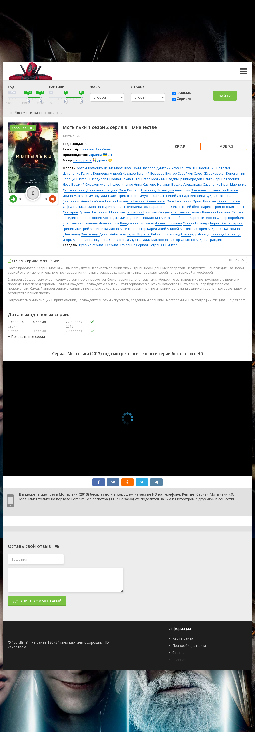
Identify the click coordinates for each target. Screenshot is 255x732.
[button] (26, 336)
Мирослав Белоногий (126, 212)
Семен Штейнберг (185, 206)
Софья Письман (75, 206)
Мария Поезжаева (127, 206)
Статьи (178, 652)
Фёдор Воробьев (230, 217)
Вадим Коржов (138, 234)
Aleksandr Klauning (165, 234)
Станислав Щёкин (223, 190)
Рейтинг (56, 87)
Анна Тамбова (92, 201)
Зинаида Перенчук (226, 234)
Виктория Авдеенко (207, 228)
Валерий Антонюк (216, 212)
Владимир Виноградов (184, 179)
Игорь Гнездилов (92, 179)
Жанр (95, 87)
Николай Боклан (120, 179)
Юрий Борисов (228, 201)
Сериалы (184, 98)
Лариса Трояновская (217, 206)
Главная (179, 659)
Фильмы (184, 92)
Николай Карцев (156, 212)
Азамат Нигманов (119, 201)
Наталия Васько (170, 184)
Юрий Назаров (144, 168)
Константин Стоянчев (80, 223)
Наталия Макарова (152, 239)
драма (102, 160)
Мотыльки (30, 113)
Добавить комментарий (37, 601)
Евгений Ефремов (151, 173)
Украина (95, 154)
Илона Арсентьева (124, 228)
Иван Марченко (234, 184)
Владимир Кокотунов (137, 223)
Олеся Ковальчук (122, 239)
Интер (173, 245)
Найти (225, 95)
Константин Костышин (198, 168)
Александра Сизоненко (201, 184)
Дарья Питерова (202, 217)
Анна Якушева (96, 239)
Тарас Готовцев (89, 217)
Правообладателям (189, 645)
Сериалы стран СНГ (151, 245)
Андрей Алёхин (179, 228)
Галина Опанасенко (149, 201)
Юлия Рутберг (129, 190)
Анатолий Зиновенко (192, 190)
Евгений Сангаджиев (179, 195)
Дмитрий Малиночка (91, 228)
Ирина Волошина (168, 223)
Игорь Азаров (74, 239)
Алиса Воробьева (175, 217)
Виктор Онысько (182, 239)
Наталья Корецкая (102, 190)
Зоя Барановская (156, 206)
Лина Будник (207, 195)
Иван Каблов (109, 223)
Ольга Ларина (214, 179)
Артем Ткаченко (90, 168)
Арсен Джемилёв (116, 217)
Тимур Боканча (150, 195)
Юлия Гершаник (178, 201)
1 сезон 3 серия (16, 333)
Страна (138, 87)
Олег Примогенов (123, 195)
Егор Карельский (152, 228)
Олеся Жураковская (209, 173)
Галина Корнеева (95, 173)
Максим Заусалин (95, 195)
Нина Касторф (145, 184)
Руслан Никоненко (93, 212)
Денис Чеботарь (112, 234)
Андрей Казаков (123, 173)
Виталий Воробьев (96, 149)
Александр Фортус (195, 234)
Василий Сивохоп (85, 184)
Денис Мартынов (117, 168)
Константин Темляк (186, 212)
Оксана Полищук (196, 223)
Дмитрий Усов (167, 168)
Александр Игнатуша (157, 190)
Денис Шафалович (145, 217)
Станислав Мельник (150, 179)
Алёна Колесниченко (116, 184)
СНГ (110, 154)
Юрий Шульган (204, 201)
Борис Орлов (220, 223)
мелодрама (82, 160)
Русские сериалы (92, 245)
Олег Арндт (90, 234)
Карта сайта (182, 638)
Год (11, 87)
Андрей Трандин (209, 239)
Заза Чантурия (100, 206)
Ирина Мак (71, 195)
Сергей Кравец (75, 190)
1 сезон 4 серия (16, 324)
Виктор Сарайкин (179, 173)
